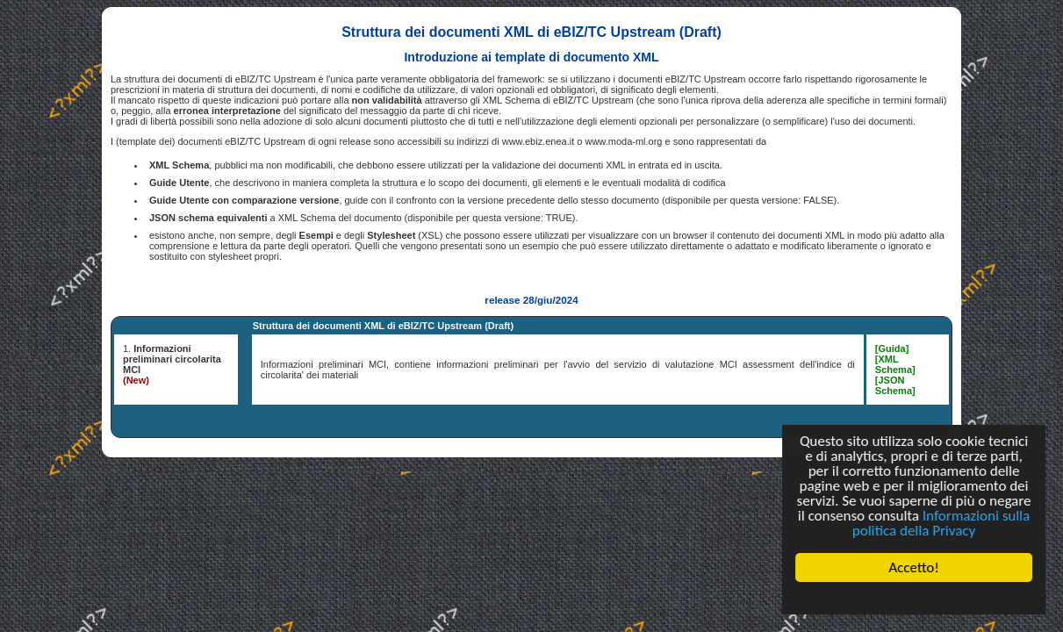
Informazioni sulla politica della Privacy (941, 523)
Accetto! (913, 567)
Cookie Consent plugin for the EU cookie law (914, 597)
